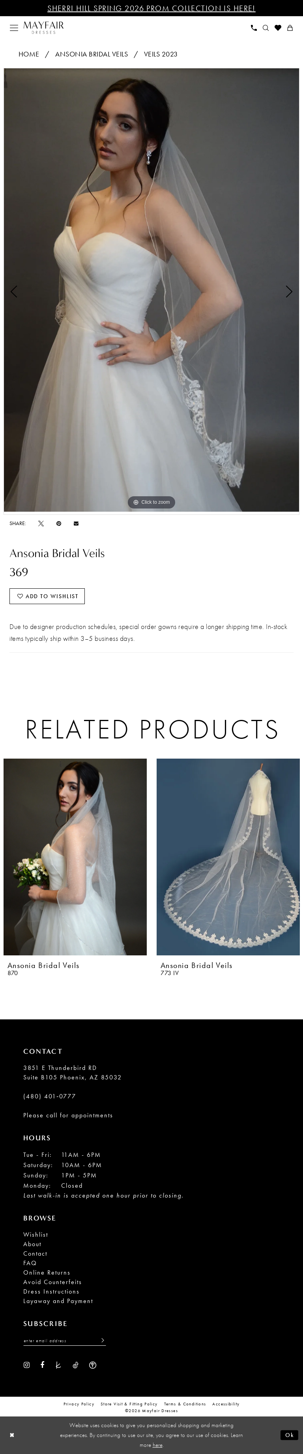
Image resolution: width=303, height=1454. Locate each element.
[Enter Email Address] (64, 1340)
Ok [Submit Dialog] (289, 1435)
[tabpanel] (151, 290)
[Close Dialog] (12, 1435)
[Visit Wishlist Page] (278, 27)
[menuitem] (14, 28)
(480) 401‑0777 (49, 1096)
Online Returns (47, 1272)
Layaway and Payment (58, 1301)
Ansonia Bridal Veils (91, 53)
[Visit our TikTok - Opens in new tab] (75, 1364)
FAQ (30, 1263)
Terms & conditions (185, 1403)
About (32, 1244)
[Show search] (266, 28)
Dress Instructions (51, 1291)
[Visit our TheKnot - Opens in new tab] (58, 1364)
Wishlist (35, 1234)
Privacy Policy (79, 1403)
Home (29, 53)
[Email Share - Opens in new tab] (76, 523)
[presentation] (75, 856)
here (158, 1445)
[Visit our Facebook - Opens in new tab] (42, 1364)
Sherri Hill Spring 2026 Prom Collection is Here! (151, 8)
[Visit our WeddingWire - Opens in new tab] (93, 1364)
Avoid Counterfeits (52, 1282)
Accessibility (225, 1403)
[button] (14, 28)
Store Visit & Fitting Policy (129, 1403)
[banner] (44, 28)
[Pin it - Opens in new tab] (59, 523)
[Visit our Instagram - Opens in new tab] (26, 1364)
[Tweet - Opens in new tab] (41, 523)
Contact (35, 1253)
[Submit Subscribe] (100, 1340)
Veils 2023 (161, 53)
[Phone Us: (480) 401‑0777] (254, 28)
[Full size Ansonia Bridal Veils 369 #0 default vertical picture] (151, 290)
